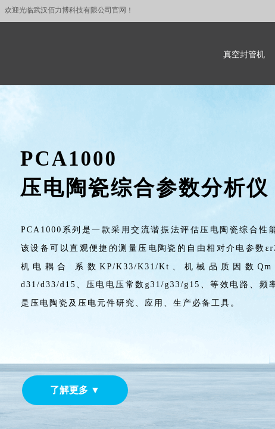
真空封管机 (244, 54)
